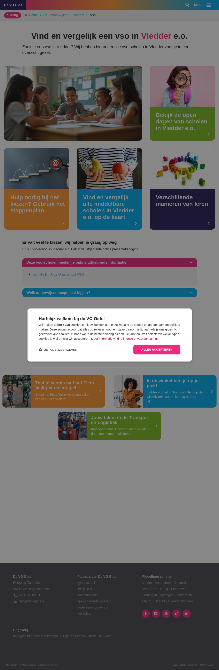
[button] (58, 350)
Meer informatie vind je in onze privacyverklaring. (124, 338)
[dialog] (110, 334)
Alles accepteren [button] (156, 349)
